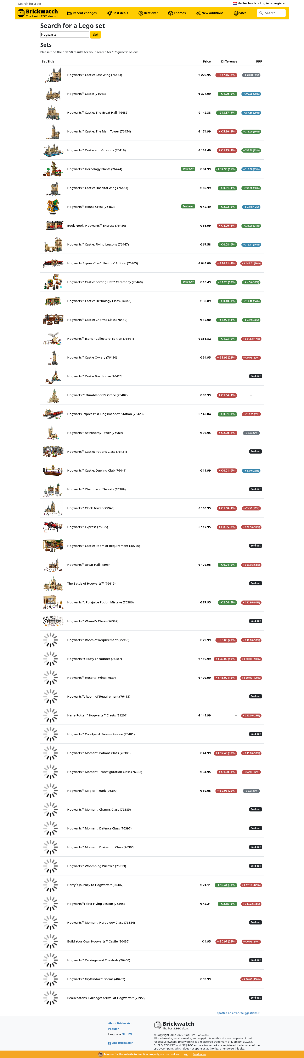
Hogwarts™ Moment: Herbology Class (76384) (101, 922)
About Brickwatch (120, 1023)
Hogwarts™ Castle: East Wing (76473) (94, 75)
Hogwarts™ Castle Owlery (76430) (92, 357)
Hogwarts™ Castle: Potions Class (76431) (97, 451)
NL (123, 1034)
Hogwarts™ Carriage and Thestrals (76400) (98, 960)
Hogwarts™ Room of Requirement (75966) (98, 640)
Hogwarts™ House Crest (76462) (90, 207)
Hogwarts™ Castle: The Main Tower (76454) (99, 131)
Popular (113, 1029)
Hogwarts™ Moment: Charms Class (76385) (99, 809)
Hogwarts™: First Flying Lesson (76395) (96, 904)
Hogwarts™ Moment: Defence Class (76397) (99, 828)
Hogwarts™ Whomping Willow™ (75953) (96, 866)
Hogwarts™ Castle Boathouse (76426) (94, 376)
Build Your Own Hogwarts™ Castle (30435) (98, 941)
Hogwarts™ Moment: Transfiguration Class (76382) (104, 772)
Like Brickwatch (120, 1043)
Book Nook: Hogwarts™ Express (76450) (96, 225)
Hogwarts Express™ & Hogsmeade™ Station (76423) (105, 414)
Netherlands (244, 3)
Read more (199, 1054)
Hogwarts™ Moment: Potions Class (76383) (98, 753)
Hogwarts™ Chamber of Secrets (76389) (96, 489)
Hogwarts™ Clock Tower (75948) (90, 508)
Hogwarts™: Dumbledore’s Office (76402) (97, 395)
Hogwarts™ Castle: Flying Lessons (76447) (98, 244)
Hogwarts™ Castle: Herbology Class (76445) (99, 301)
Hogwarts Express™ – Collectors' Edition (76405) (102, 263)
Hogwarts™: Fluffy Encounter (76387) (94, 659)
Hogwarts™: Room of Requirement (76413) (98, 696)
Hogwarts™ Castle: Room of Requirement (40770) (103, 546)
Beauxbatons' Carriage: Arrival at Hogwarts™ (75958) (106, 998)
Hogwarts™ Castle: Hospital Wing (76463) (97, 188)
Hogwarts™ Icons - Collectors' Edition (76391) (100, 338)
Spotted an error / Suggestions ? (238, 1013)
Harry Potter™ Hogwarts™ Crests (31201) (97, 715)
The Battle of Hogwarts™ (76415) (91, 583)
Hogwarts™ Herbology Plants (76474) (94, 169)
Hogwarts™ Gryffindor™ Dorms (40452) (96, 979)
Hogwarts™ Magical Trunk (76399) (92, 790)
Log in (264, 3)
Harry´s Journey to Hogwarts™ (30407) (95, 885)
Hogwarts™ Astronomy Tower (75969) (95, 433)
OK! (186, 1054)
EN (130, 1034)
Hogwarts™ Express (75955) (87, 527)
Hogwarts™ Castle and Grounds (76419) (96, 150)
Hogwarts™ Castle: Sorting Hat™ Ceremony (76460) (105, 282)
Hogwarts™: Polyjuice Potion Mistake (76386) (100, 602)
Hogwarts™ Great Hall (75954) (89, 564)
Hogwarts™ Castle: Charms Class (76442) (97, 320)
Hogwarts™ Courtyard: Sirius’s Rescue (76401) (101, 734)
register (280, 3)
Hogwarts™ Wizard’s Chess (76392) (92, 621)
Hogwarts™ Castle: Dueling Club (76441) (96, 470)
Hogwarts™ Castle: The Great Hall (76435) (97, 112)
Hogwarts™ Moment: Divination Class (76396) (100, 847)
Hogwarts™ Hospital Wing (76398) (92, 677)
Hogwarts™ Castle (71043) (86, 93)
